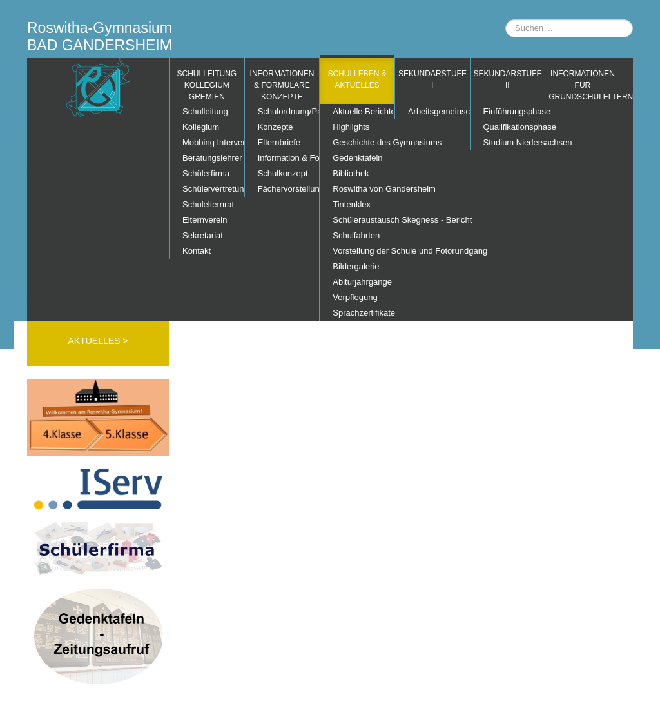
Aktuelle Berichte (363, 111)
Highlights (351, 127)
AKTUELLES (95, 341)
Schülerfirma (205, 173)
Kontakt (196, 251)
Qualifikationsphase (514, 127)
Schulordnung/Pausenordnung (289, 111)
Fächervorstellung (289, 189)
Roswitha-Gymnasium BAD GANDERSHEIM (99, 36)
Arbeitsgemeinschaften (439, 111)
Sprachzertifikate (363, 313)
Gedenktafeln (357, 158)
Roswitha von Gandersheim (363, 189)
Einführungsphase (514, 111)
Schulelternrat (208, 204)
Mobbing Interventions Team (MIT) (213, 142)
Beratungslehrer (212, 158)
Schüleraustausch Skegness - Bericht (363, 220)
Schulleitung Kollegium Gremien (207, 85)
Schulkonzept (283, 173)
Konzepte (275, 127)
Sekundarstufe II (508, 79)
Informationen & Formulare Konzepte (282, 85)
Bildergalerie (356, 266)
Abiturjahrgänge (362, 282)
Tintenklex (352, 204)
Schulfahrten (356, 235)
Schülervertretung (213, 189)
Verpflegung (355, 297)
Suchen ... (505, 19)
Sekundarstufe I (432, 79)
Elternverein (204, 220)
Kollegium (200, 127)
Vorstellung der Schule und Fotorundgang (363, 251)
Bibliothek (351, 173)
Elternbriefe (279, 142)
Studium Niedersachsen (514, 142)
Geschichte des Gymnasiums (363, 142)
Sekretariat (202, 235)
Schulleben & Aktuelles (356, 79)
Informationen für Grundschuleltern (584, 85)
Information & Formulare (289, 158)
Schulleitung (205, 111)
